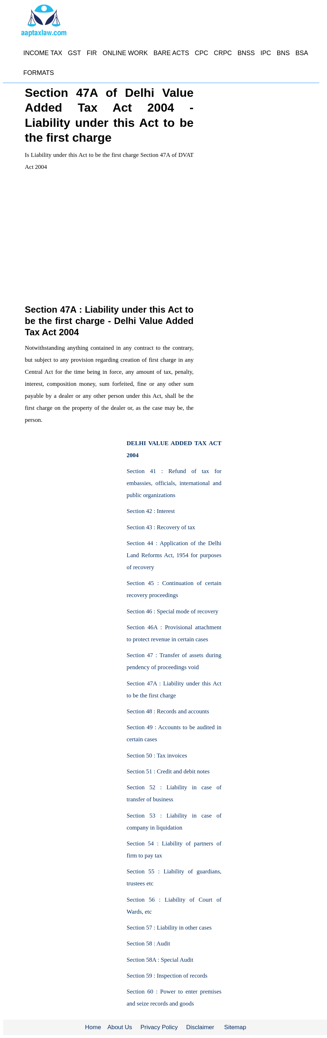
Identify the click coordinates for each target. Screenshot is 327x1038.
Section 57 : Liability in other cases (169, 927)
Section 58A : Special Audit (160, 959)
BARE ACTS (171, 53)
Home (93, 1027)
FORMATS (38, 72)
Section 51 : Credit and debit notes (168, 771)
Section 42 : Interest (151, 511)
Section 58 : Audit (148, 943)
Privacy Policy (159, 1027)
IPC (265, 53)
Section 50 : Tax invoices (157, 755)
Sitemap (235, 1027)
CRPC (223, 53)
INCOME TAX (42, 53)
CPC (201, 53)
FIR (92, 53)
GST (74, 53)
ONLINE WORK (125, 53)
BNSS (246, 53)
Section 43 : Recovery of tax (161, 527)
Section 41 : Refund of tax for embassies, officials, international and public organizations (174, 483)
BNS (283, 53)
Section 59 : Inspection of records (167, 975)
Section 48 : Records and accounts (168, 711)
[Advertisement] (109, 250)
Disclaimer (200, 1027)
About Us (119, 1027)
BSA (302, 53)
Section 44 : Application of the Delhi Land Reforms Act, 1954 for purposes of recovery (174, 555)
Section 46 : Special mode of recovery (173, 611)
